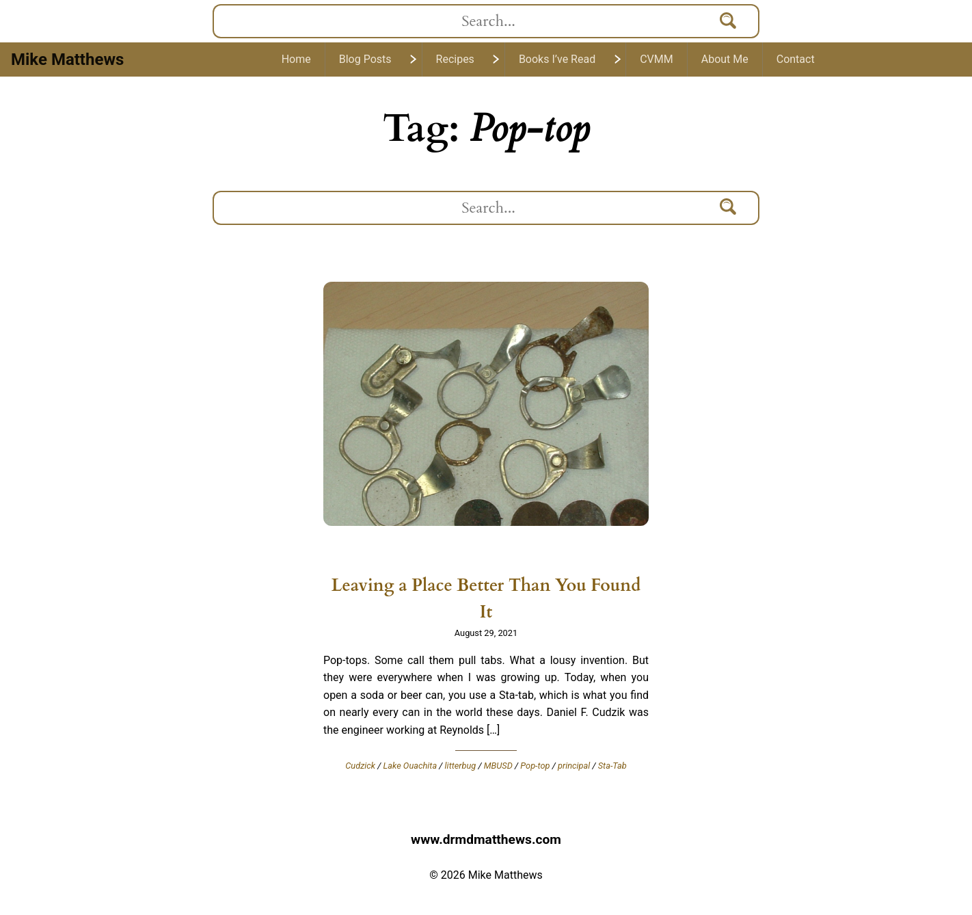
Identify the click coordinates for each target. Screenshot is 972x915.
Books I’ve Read (557, 59)
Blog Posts (365, 59)
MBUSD (498, 765)
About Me (724, 59)
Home (296, 59)
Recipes (455, 59)
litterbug (460, 765)
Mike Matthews (67, 59)
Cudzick (360, 765)
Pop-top (535, 765)
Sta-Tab (612, 765)
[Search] (728, 21)
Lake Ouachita (410, 765)
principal (574, 765)
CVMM (656, 59)
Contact (796, 59)
